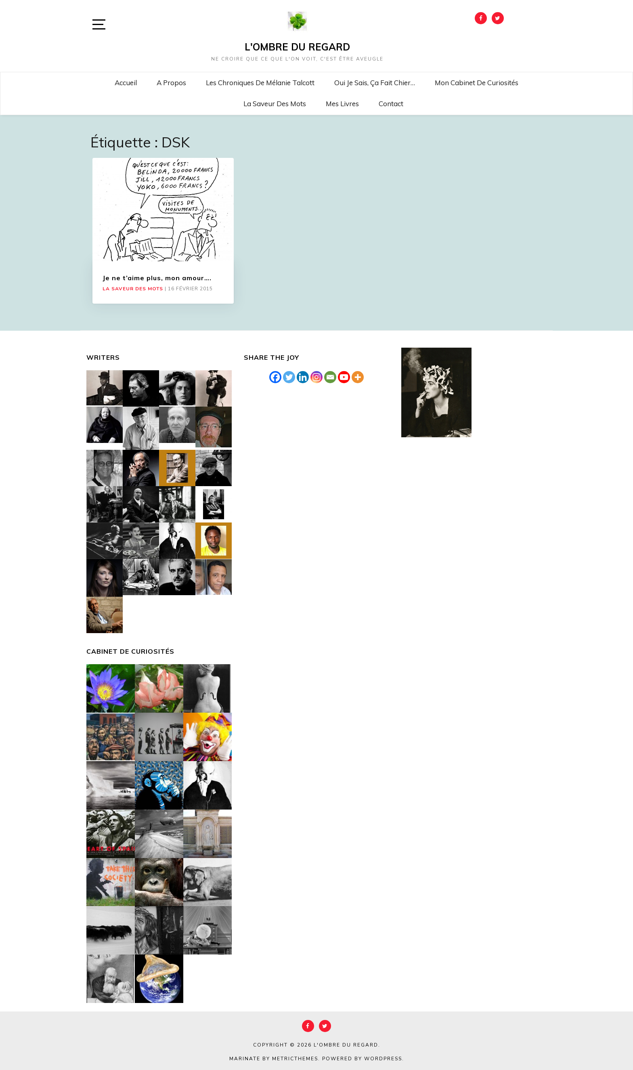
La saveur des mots (274, 103)
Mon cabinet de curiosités (476, 82)
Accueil (126, 82)
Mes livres (342, 103)
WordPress (383, 1058)
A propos (171, 82)
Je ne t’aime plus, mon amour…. (157, 278)
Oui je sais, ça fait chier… (374, 82)
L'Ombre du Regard (297, 47)
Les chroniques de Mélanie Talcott (260, 82)
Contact (391, 103)
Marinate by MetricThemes (273, 1058)
